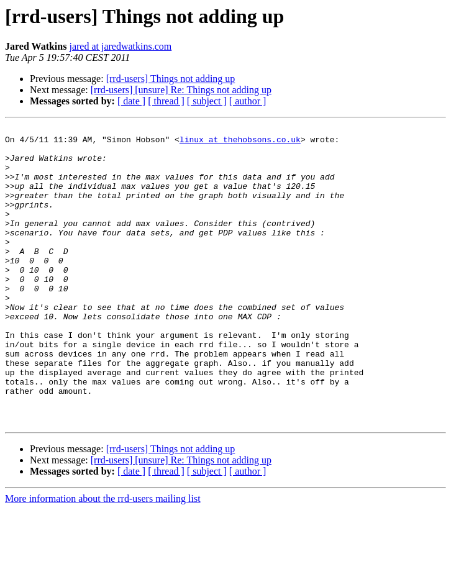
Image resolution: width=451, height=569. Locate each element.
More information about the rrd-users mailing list (103, 558)
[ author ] (247, 101)
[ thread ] (166, 101)
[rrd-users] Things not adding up (170, 78)
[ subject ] (207, 101)
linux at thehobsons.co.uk (240, 142)
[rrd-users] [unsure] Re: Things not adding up (181, 89)
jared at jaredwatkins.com (120, 46)
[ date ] (131, 101)
